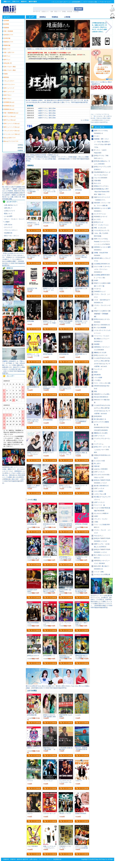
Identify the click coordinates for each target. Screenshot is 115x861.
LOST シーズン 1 (99, 472)
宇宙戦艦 (76, 11)
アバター (96, 136)
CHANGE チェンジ (99, 291)
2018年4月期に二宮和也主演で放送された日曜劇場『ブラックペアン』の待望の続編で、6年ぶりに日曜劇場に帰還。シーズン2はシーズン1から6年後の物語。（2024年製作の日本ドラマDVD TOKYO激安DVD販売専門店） (57, 159)
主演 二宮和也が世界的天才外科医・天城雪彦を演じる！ (42, 155)
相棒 (51, 11)
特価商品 (20, 150)
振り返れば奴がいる (100, 419)
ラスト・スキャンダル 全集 (102, 383)
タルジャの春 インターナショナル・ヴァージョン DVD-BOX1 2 (102, 269)
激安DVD (25, 859)
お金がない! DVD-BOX (100, 469)
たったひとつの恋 (99, 461)
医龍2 (96, 372)
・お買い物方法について (10, 205)
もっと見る (85, 120)
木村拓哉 (69, 11)
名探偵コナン (45, 11)
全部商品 (20, 145)
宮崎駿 (64, 11)
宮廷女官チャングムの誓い (102, 394)
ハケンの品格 (98, 377)
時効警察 (96, 344)
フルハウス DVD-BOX (100, 178)
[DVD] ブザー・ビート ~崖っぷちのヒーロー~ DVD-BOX (102, 449)
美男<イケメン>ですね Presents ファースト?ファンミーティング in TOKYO (102, 241)
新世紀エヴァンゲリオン (101, 186)
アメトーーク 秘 (99, 505)
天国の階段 (97, 180)
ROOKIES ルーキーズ (100, 216)
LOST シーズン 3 (99, 436)
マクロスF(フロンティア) (101, 230)
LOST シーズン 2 (99, 502)
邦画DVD (6, 859)
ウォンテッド (98, 369)
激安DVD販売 (33, 1)
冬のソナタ (97, 183)
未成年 (96, 280)
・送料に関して (7, 208)
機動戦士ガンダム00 (100, 352)
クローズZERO (98, 491)
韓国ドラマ (7, 1)
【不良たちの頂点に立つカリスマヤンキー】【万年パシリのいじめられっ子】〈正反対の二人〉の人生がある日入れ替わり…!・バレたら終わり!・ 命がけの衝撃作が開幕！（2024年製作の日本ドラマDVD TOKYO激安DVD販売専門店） (13, 259)
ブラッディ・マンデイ (100, 519)
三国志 (96, 522)
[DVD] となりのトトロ (100, 355)
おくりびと (97, 219)
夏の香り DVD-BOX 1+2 (101, 485)
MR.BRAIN (97, 375)
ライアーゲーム (98, 444)
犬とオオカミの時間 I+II (101, 513)
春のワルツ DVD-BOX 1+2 (102, 325)
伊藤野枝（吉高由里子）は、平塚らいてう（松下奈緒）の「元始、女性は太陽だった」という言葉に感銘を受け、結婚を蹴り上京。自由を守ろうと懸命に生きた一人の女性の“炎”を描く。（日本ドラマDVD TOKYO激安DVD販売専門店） (13, 367)
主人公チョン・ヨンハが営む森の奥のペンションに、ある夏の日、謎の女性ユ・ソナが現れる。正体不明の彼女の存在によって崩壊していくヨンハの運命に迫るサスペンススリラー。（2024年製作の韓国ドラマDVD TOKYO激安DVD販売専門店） (101, 601)
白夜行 (96, 516)
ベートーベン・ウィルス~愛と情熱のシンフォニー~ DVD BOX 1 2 (101, 338)
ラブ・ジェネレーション (101, 225)
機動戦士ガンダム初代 (100, 433)
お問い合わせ (33, 859)
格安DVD (24, 1)
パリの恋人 (97, 380)
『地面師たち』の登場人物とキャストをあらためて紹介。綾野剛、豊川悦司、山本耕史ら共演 (54, 49)
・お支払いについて (9, 211)
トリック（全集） (99, 571)
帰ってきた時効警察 (100, 327)
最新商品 (20, 147)
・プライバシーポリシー (10, 230)
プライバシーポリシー (45, 859)
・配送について (7, 213)
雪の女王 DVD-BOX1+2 (101, 397)
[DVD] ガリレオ (98, 222)
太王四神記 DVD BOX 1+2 (102, 264)
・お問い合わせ (7, 224)
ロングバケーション (100, 214)
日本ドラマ (15, 1)
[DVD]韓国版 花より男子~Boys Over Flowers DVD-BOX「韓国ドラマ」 (102, 191)
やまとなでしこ (98, 535)
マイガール (97, 289)
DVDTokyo (95, 859)
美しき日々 (97, 463)
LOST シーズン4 (99, 488)
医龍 (95, 391)
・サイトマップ (7, 227)
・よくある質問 (7, 216)
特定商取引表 (57, 859)
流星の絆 (96, 466)
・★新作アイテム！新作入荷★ (46, 108)
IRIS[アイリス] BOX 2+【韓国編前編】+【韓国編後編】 (102, 313)
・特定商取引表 (7, 233)
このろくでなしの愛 (100, 494)
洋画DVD (13, 859)
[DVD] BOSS (98, 416)
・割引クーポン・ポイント (11, 235)
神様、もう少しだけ (100, 227)
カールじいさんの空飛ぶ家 (102, 574)
